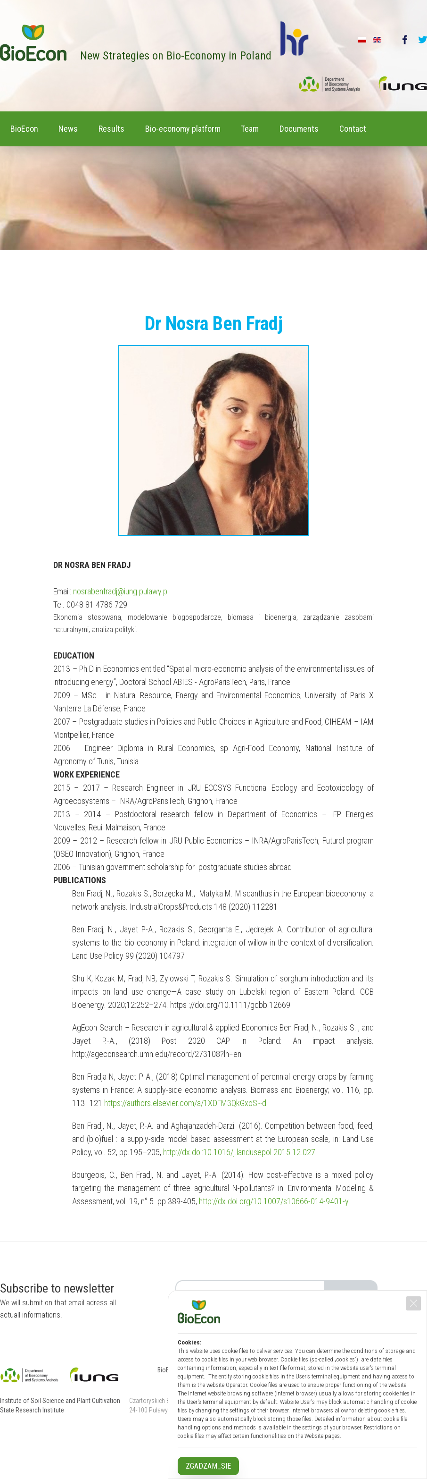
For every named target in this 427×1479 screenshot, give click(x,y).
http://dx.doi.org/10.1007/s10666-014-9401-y (274, 1232)
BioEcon (28, 128)
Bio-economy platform (209, 128)
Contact (27, 161)
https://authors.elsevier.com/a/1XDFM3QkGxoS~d (185, 1134)
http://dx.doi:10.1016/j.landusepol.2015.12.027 (239, 1183)
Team (285, 128)
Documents (341, 128)
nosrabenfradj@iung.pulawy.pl (121, 622)
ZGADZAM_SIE (208, 1466)
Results (131, 128)
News (80, 128)
